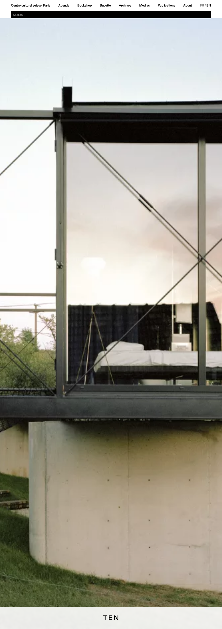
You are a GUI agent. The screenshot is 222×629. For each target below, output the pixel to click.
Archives (125, 5)
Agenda (63, 5)
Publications (166, 5)
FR (202, 5)
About (187, 5)
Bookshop (84, 5)
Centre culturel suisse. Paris (30, 5)
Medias (144, 5)
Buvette (105, 5)
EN (209, 5)
